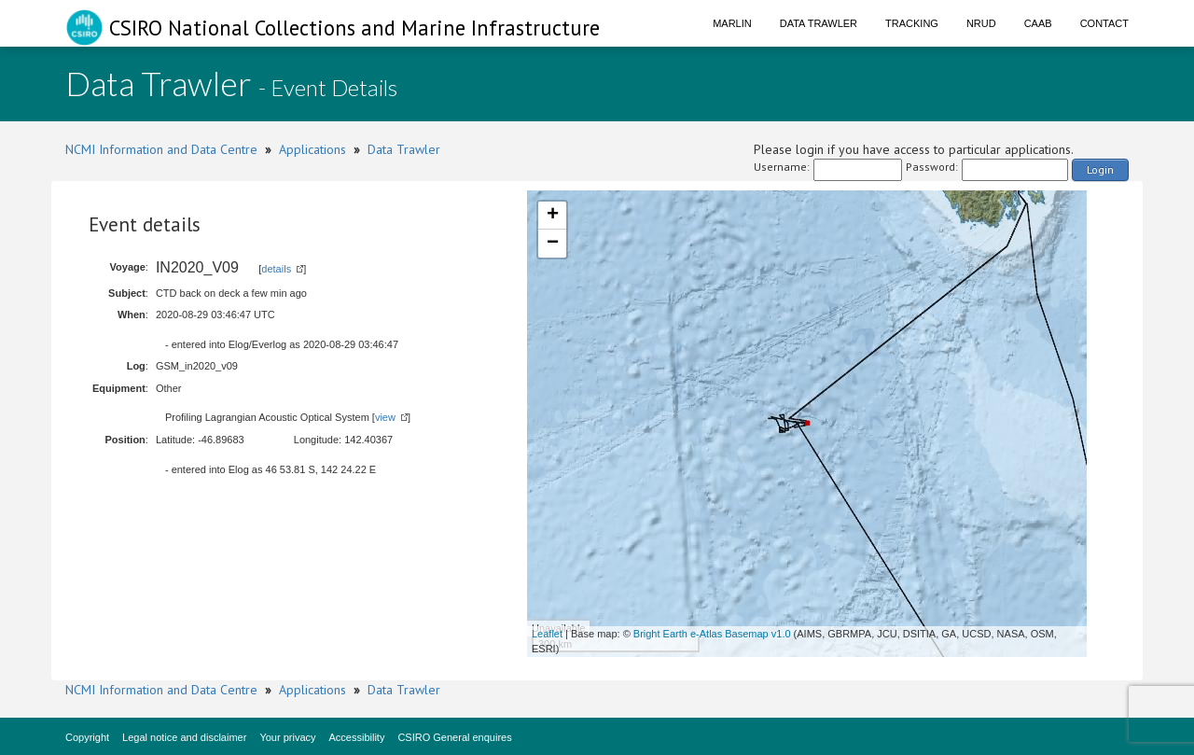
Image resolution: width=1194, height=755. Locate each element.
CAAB (1038, 23)
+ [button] (553, 216)
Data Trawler (818, 23)
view (385, 417)
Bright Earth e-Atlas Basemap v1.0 (712, 633)
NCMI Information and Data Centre (161, 149)
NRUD (981, 23)
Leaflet (547, 633)
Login (1100, 169)
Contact (1104, 23)
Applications (312, 149)
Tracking (911, 23)
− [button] (553, 244)
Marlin (732, 23)
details (276, 268)
